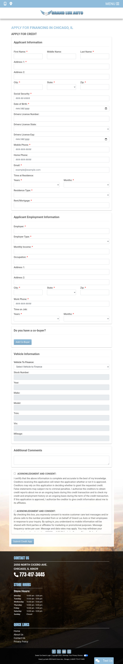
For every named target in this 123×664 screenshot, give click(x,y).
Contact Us (19, 638)
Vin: (16, 423)
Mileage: (18, 433)
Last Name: (86, 51)
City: (16, 82)
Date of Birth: (21, 104)
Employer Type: (22, 236)
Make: (17, 392)
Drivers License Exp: (24, 134)
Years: (17, 180)
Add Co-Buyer (23, 342)
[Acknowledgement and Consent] (15, 474)
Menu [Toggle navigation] (112, 4)
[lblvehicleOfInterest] (61, 367)
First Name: (20, 51)
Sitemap (65, 655)
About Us (18, 634)
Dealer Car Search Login (43, 655)
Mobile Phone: (21, 144)
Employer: (19, 226)
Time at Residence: (24, 175)
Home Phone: (21, 155)
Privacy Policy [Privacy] (21, 641)
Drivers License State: (25, 124)
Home (17, 631)
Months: (68, 180)
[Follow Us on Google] (69, 652)
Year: (16, 382)
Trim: (16, 413)
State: (50, 82)
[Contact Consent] (15, 511)
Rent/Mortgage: (22, 200)
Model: (17, 403)
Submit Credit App (22, 541)
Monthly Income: (22, 247)
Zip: (82, 82)
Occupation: (20, 257)
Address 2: (19, 72)
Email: (17, 165)
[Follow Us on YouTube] (64, 652)
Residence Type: (22, 190)
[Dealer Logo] (61, 13)
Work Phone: (20, 299)
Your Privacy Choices (78, 655)
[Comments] (61, 460)
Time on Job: (20, 309)
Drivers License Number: (26, 114)
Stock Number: (21, 372)
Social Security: (22, 93)
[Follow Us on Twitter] (59, 652)
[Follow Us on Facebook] (54, 652)
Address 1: (19, 62)
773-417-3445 (32, 574)
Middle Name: (54, 51)
